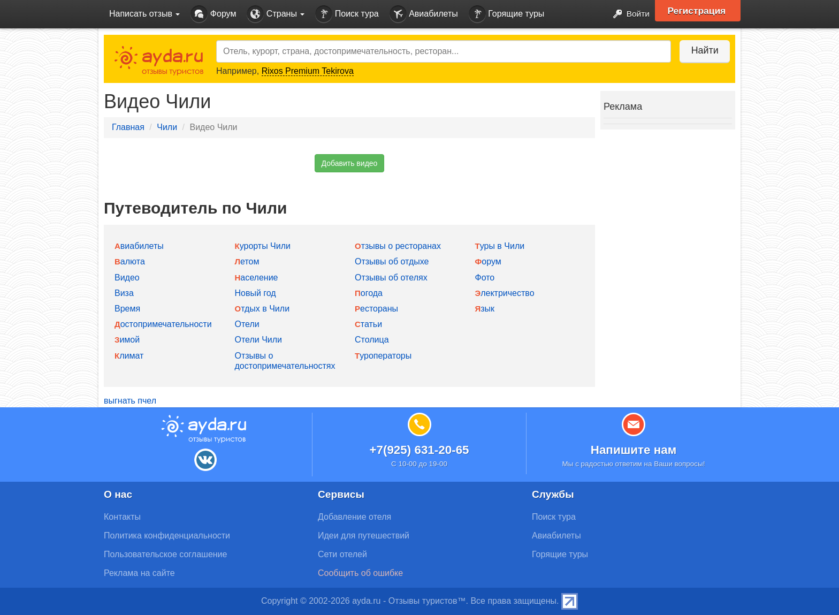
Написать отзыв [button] (144, 13)
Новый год (255, 293)
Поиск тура (346, 14)
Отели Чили (259, 339)
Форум (213, 14)
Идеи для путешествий (363, 535)
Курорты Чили (263, 245)
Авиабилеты (424, 14)
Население (256, 277)
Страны (275, 14)
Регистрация (698, 10)
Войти (628, 14)
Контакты (122, 516)
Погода (369, 293)
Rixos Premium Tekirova (308, 70)
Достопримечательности (163, 324)
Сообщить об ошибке (360, 573)
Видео (127, 277)
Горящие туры (507, 14)
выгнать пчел (130, 400)
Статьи (368, 324)
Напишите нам (634, 450)
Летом (247, 261)
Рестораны (376, 308)
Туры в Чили (500, 245)
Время (127, 308)
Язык (485, 308)
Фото (485, 277)
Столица (372, 339)
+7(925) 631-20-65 (419, 450)
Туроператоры (383, 355)
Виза (124, 293)
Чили (167, 127)
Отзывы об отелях (391, 277)
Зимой (127, 339)
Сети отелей (342, 554)
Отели (247, 324)
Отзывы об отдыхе (392, 261)
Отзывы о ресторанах (398, 245)
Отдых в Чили (262, 308)
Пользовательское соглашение (165, 554)
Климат (129, 355)
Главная (128, 127)
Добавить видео (350, 163)
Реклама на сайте (139, 573)
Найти (702, 50)
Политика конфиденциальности (167, 535)
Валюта (130, 261)
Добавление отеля (354, 516)
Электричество (505, 293)
